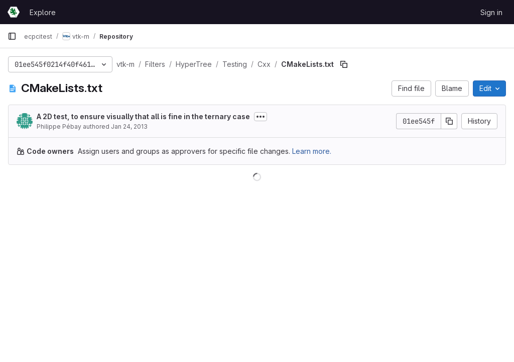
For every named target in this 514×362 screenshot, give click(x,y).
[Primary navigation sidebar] (12, 36)
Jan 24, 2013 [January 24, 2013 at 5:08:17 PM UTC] (129, 126)
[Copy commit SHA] (449, 121)
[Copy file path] (344, 64)
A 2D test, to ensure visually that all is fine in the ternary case (143, 116)
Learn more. (311, 151)
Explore (43, 12)
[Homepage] (14, 12)
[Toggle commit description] (260, 116)
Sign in (491, 12)
